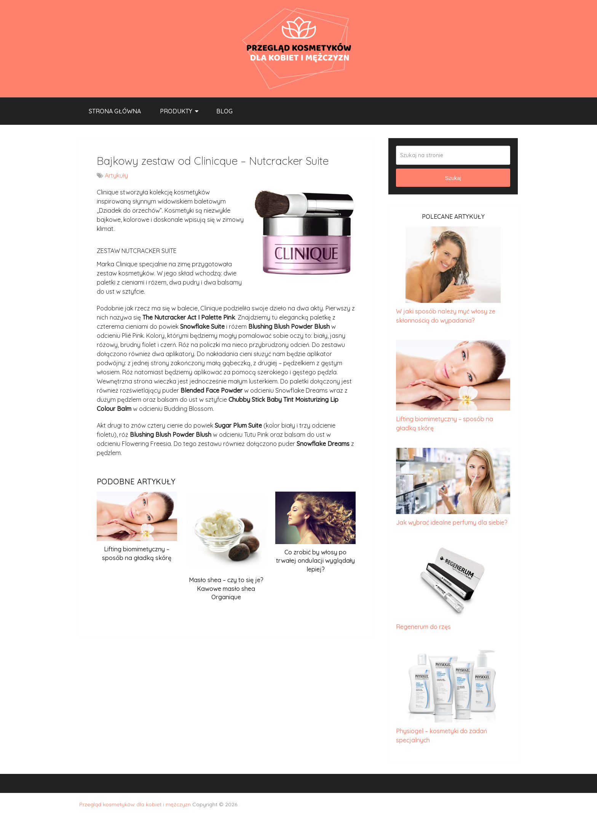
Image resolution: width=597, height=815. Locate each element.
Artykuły (116, 175)
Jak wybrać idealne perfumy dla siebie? (452, 522)
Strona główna (115, 111)
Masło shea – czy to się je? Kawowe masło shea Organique (226, 588)
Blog (224, 111)
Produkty (176, 111)
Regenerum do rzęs (423, 626)
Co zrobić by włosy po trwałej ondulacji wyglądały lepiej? (315, 560)
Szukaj (453, 178)
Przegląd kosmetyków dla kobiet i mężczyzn (135, 804)
